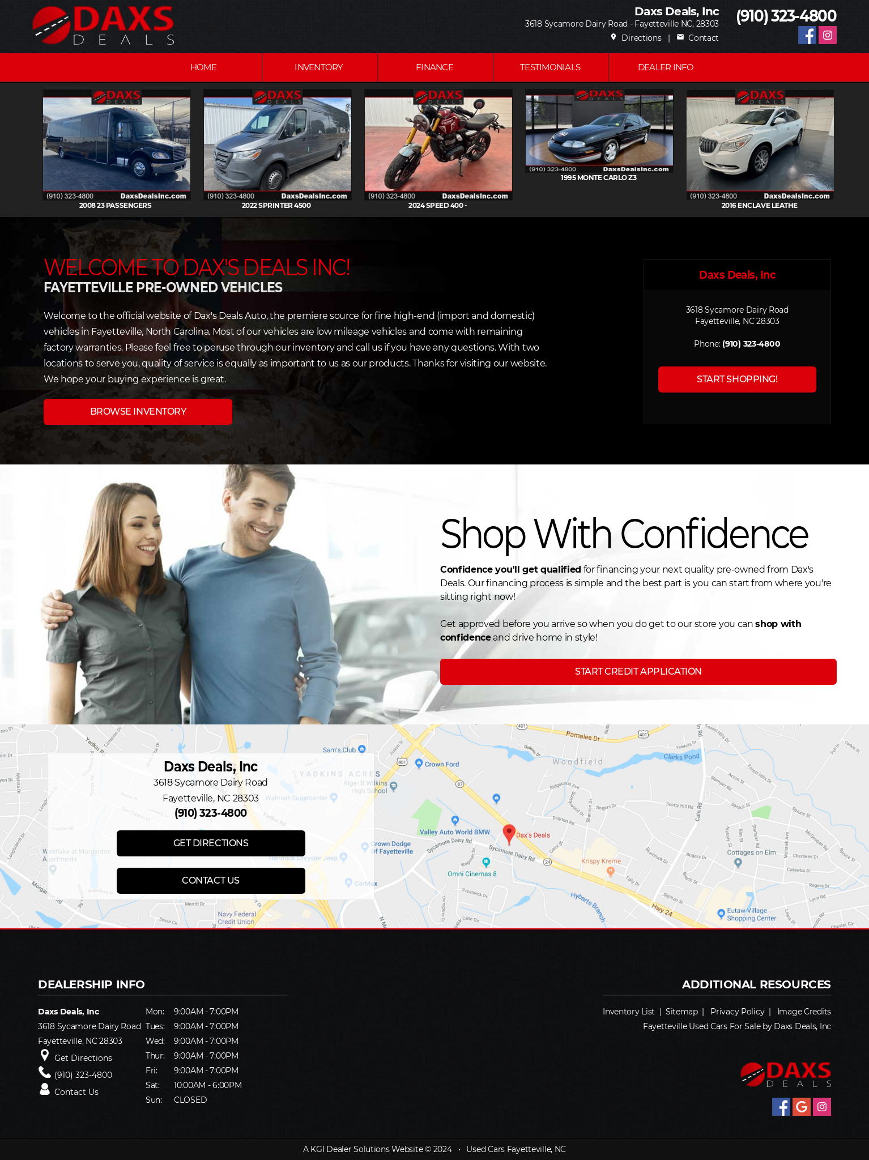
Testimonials (550, 67)
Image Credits (804, 1012)
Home (203, 67)
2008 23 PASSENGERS (180, 205)
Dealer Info (666, 67)
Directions (636, 38)
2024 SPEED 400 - (502, 205)
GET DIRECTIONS (210, 843)
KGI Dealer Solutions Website (366, 1149)
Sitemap (682, 1012)
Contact (697, 38)
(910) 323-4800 (786, 16)
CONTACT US (210, 880)
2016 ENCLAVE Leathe (824, 205)
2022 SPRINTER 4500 (341, 205)
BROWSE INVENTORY (138, 411)
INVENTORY (319, 67)
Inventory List (629, 1012)
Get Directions (83, 1058)
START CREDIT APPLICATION (638, 671)
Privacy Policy (737, 1012)
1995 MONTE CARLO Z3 (663, 177)
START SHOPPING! (737, 379)
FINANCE (434, 67)
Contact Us (76, 1092)
